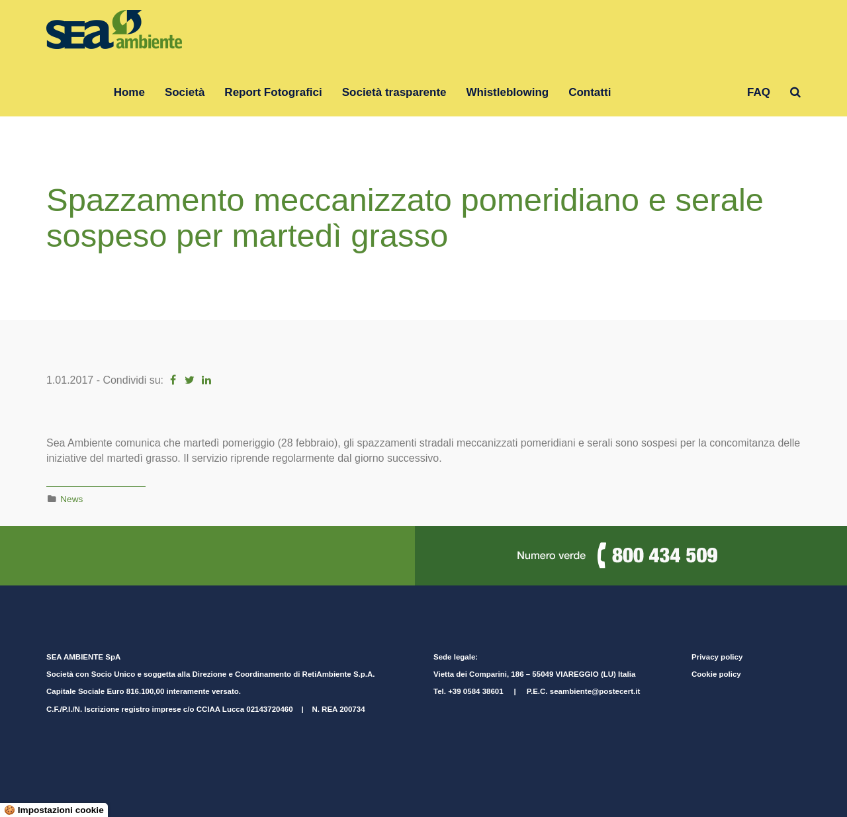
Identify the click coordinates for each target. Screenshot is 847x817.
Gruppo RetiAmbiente (679, 92)
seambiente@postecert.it (595, 691)
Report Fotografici (273, 92)
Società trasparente (394, 92)
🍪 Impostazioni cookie (54, 810)
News (71, 499)
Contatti (589, 92)
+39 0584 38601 (475, 691)
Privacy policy (716, 657)
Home (129, 92)
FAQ (758, 92)
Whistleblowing (508, 92)
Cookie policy (716, 674)
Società (184, 92)
